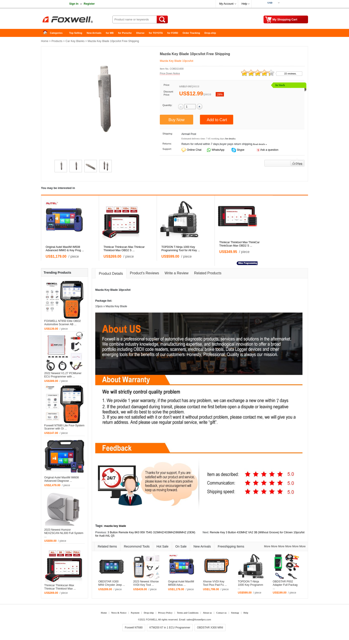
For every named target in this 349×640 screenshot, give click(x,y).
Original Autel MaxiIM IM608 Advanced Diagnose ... (61, 479)
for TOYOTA (156, 33)
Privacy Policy (165, 612)
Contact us (221, 612)
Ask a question (269, 149)
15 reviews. (290, 73)
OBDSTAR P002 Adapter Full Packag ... (285, 585)
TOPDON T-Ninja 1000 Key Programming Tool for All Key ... (180, 248)
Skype (240, 149)
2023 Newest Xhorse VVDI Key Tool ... (146, 583)
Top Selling (75, 33)
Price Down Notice (170, 73)
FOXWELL (152, 619)
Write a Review (177, 273)
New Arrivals (94, 33)
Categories (56, 33)
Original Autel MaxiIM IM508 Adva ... (181, 583)
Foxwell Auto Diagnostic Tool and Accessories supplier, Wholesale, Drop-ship (76, 20)
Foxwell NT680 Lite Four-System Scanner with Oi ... (64, 427)
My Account (226, 3)
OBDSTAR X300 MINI (210, 627)
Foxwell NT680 (134, 627)
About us (207, 612)
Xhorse (140, 33)
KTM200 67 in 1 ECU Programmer (169, 627)
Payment (135, 612)
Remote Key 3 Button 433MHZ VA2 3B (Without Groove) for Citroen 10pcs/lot (257, 532)
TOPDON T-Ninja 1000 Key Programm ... (250, 585)
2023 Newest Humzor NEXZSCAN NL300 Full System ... (63, 533)
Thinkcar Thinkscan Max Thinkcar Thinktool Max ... (60, 587)
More (267, 546)
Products (56, 41)
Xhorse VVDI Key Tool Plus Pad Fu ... (215, 583)
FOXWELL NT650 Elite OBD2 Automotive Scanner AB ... (62, 322)
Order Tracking (191, 33)
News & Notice (118, 612)
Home (46, 33)
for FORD (172, 33)
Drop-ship (210, 33)
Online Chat (194, 149)
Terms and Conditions (188, 612)
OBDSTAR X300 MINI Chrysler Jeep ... (111, 583)
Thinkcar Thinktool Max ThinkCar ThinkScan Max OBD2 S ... (239, 244)
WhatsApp (218, 149)
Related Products (207, 273)
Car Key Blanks (74, 41)
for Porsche (125, 33)
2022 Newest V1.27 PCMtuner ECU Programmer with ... (62, 375)
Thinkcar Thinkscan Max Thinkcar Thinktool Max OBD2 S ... (124, 248)
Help (244, 3)
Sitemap (235, 612)
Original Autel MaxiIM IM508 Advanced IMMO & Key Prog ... (65, 248)
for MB (110, 33)
